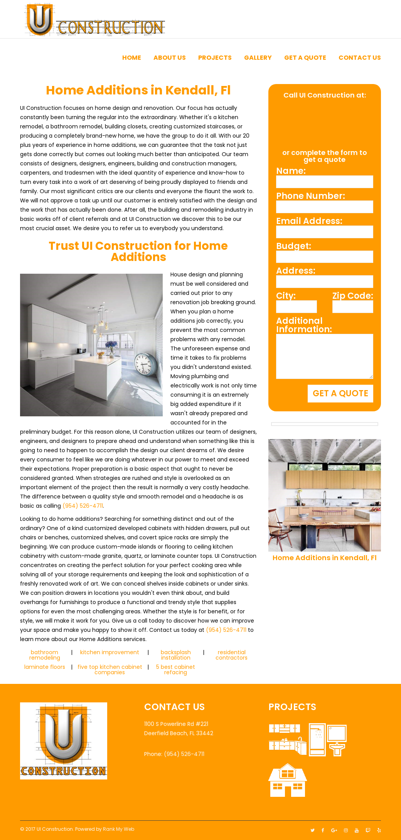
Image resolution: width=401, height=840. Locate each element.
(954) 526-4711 (82, 506)
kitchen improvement (109, 652)
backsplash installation (176, 655)
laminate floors (44, 667)
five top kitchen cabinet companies (110, 669)
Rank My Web (118, 829)
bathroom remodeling (44, 655)
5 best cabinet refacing (175, 669)
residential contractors (232, 655)
